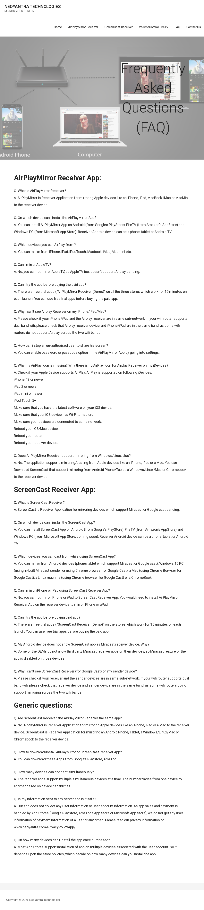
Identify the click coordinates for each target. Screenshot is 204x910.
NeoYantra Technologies (32, 6)
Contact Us (193, 27)
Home (58, 27)
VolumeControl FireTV (153, 27)
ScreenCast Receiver (119, 27)
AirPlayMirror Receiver (83, 27)
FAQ (177, 27)
